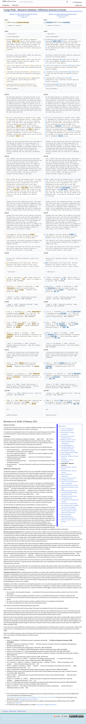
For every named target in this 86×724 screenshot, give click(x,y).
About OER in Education (17, 722)
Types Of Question (66, 514)
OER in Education (9, 1)
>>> (61, 524)
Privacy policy (6, 722)
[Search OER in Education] (44, 1)
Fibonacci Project (65, 454)
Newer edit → (62, 17)
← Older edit (23, 17)
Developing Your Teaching (68, 450)
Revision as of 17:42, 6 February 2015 (20, 14)
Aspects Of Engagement (67, 428)
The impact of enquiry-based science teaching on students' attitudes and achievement (69, 510)
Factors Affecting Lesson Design (69, 452)
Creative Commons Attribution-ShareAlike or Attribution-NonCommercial (35, 719)
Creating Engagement (67, 445)
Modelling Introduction (67, 480)
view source (33, 14)
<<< (59, 524)
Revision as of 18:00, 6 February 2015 (59, 14)
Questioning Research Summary (69, 485)
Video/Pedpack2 (52, 704)
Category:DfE (18, 702)
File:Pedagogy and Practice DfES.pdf (27, 699)
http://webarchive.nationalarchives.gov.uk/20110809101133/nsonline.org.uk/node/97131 (31, 697)
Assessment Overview (67, 430)
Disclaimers (28, 722)
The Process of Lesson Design (69, 503)
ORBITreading (61, 426)
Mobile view (35, 722)
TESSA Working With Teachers (69, 490)
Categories (5, 711)
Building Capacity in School (68, 439)
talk (23, 15)
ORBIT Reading (22, 711)
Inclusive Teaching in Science (68, 478)
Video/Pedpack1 (40, 704)
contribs (27, 15)
